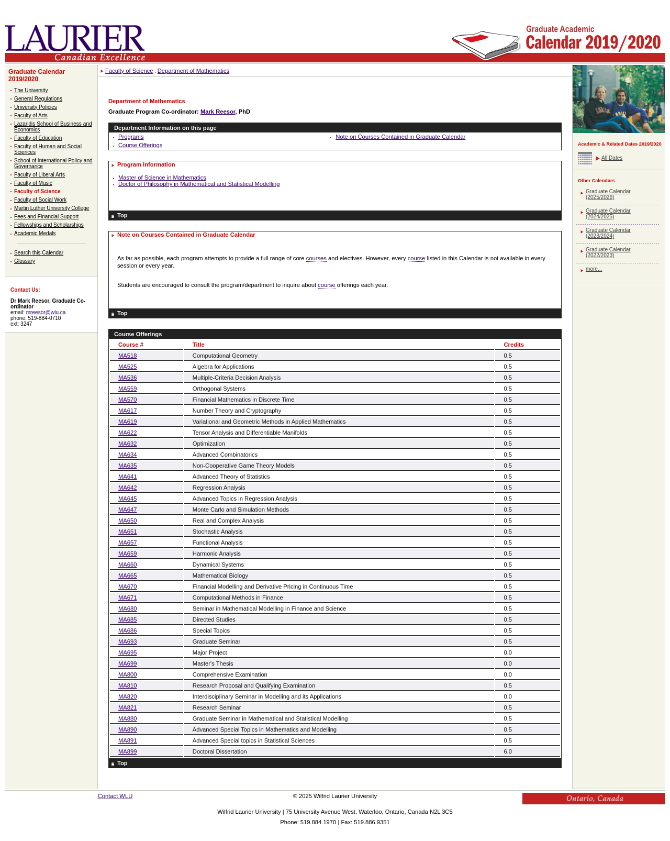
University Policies (35, 107)
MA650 (127, 520)
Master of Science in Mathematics (162, 177)
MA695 (127, 652)
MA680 (127, 608)
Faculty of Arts (31, 115)
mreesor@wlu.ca (46, 312)
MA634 (127, 454)
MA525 (127, 366)
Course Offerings (140, 145)
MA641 (127, 476)
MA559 (127, 388)
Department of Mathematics (193, 71)
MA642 (127, 487)
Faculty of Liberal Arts (39, 175)
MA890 (127, 729)
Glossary (24, 261)
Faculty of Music (33, 183)
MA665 (127, 575)
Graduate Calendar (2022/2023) (608, 252)
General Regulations (38, 99)
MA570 (127, 399)
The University (31, 90)
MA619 (127, 421)
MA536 (127, 377)
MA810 (127, 685)
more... (594, 269)
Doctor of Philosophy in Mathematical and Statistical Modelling (199, 184)
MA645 (127, 498)
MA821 (127, 707)
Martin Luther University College (51, 208)
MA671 (127, 597)
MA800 (127, 674)
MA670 (127, 586)
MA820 (127, 696)
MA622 (127, 432)
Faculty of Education (38, 138)
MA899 (127, 751)
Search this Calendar (38, 253)
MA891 (127, 740)
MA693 (127, 641)
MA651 (127, 531)
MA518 (127, 355)
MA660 (127, 564)
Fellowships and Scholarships (49, 225)
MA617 (127, 410)
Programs (131, 137)
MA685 (127, 619)
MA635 (127, 465)
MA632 (127, 443)
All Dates (611, 158)
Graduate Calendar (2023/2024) (608, 233)
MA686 (127, 630)
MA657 (127, 542)
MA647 (127, 509)
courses (316, 258)
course (417, 258)
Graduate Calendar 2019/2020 (36, 75)
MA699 (127, 663)
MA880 (127, 718)
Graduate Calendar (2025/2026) (608, 194)
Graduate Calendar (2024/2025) (608, 213)
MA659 (127, 553)
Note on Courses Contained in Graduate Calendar (400, 137)
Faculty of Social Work (40, 200)
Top (122, 215)
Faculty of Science (37, 191)
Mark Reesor (218, 111)
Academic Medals (35, 233)
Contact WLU (115, 796)
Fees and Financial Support (46, 216)
